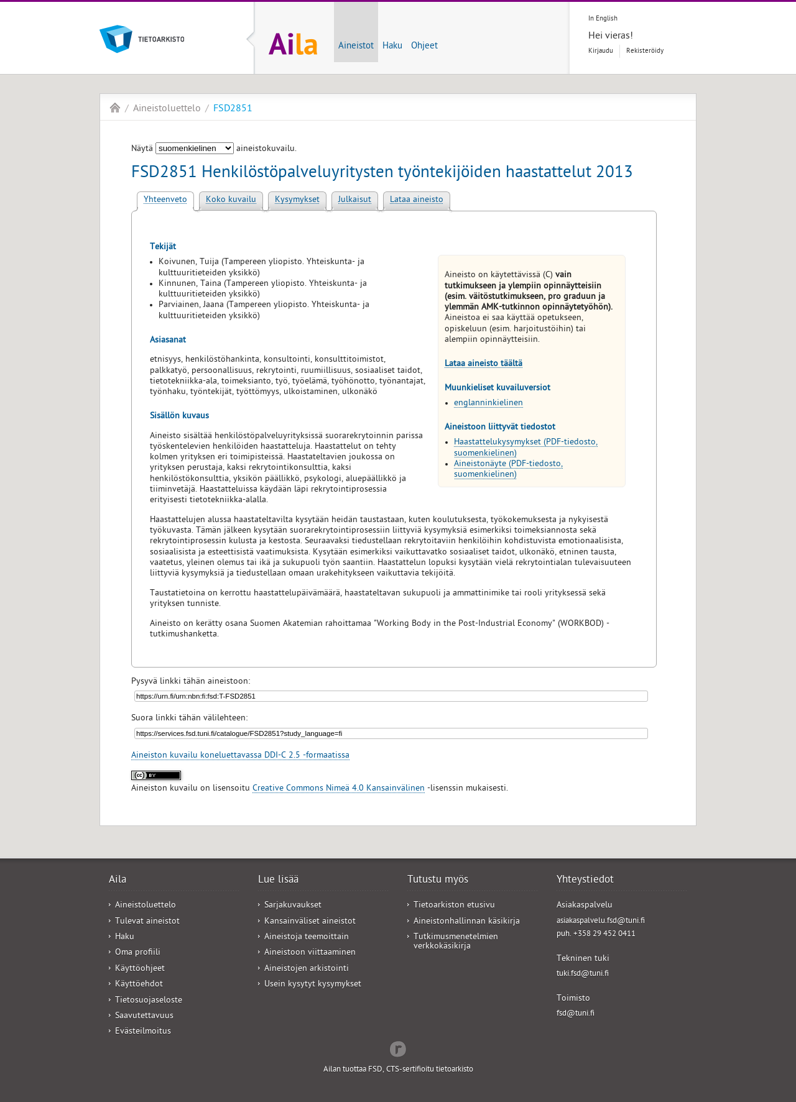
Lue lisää (278, 881)
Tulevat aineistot (147, 922)
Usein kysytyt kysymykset (312, 985)
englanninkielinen (488, 403)
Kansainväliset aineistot (310, 922)
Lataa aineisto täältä (483, 364)
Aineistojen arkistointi (306, 969)
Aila (115, 107)
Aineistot (356, 46)
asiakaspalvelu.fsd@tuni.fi (601, 921)
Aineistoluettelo (167, 109)
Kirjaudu (600, 51)
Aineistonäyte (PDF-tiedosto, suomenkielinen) (508, 469)
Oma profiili (137, 953)
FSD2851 (232, 109)
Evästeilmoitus (143, 1032)
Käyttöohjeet (140, 969)
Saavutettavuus (144, 1016)
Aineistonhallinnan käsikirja (467, 922)
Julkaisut (354, 200)
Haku (392, 46)
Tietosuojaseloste (148, 1001)
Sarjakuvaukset (293, 906)
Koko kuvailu (231, 200)
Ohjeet (424, 46)
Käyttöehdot (139, 985)
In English (603, 19)
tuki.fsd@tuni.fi (583, 974)
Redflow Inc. (398, 1047)
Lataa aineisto (416, 200)
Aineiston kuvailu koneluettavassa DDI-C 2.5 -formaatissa (240, 756)
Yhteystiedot (585, 881)
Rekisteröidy (645, 51)
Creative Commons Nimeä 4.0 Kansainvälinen (338, 789)
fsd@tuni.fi (576, 1014)
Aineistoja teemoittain (306, 937)
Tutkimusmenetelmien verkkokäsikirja (456, 942)
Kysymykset (297, 200)
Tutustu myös (437, 881)
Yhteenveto (165, 200)
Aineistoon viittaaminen (310, 953)
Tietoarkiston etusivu (454, 906)
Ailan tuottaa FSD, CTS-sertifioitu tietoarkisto (398, 1070)
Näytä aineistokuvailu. (214, 149)
